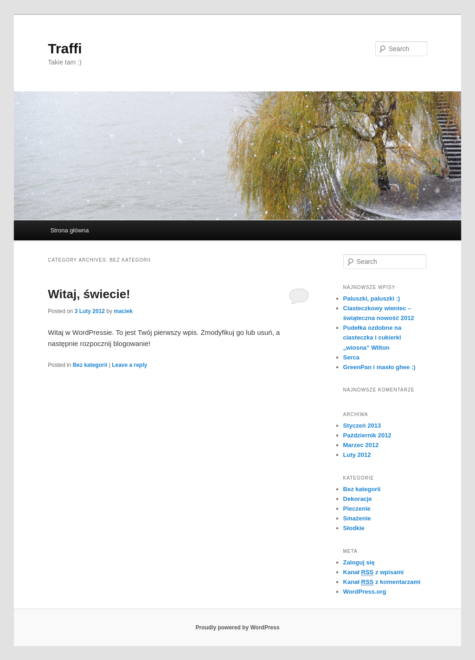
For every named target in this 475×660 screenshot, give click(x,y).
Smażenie (357, 518)
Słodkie (354, 528)
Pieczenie (357, 508)
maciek (123, 311)
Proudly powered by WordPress (237, 627)
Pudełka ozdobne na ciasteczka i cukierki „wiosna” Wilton (372, 337)
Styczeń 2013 (362, 425)
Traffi (65, 48)
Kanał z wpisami (373, 572)
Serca (351, 357)
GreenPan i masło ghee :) (379, 367)
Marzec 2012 (361, 445)
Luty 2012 (357, 454)
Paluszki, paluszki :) (371, 298)
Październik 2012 (367, 435)
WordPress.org (364, 591)
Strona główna (69, 230)
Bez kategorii (90, 365)
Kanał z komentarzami (382, 582)
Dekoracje (357, 498)
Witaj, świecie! (89, 294)
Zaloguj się (359, 562)
